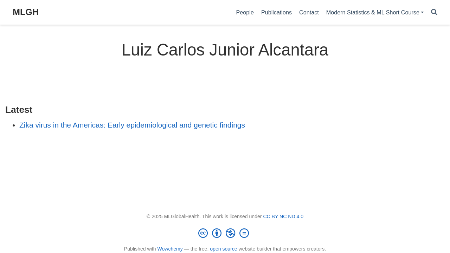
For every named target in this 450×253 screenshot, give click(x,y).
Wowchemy (169, 249)
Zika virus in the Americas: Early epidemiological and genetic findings (132, 125)
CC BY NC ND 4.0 (283, 216)
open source (223, 249)
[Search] (434, 12)
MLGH (26, 12)
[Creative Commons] (225, 233)
